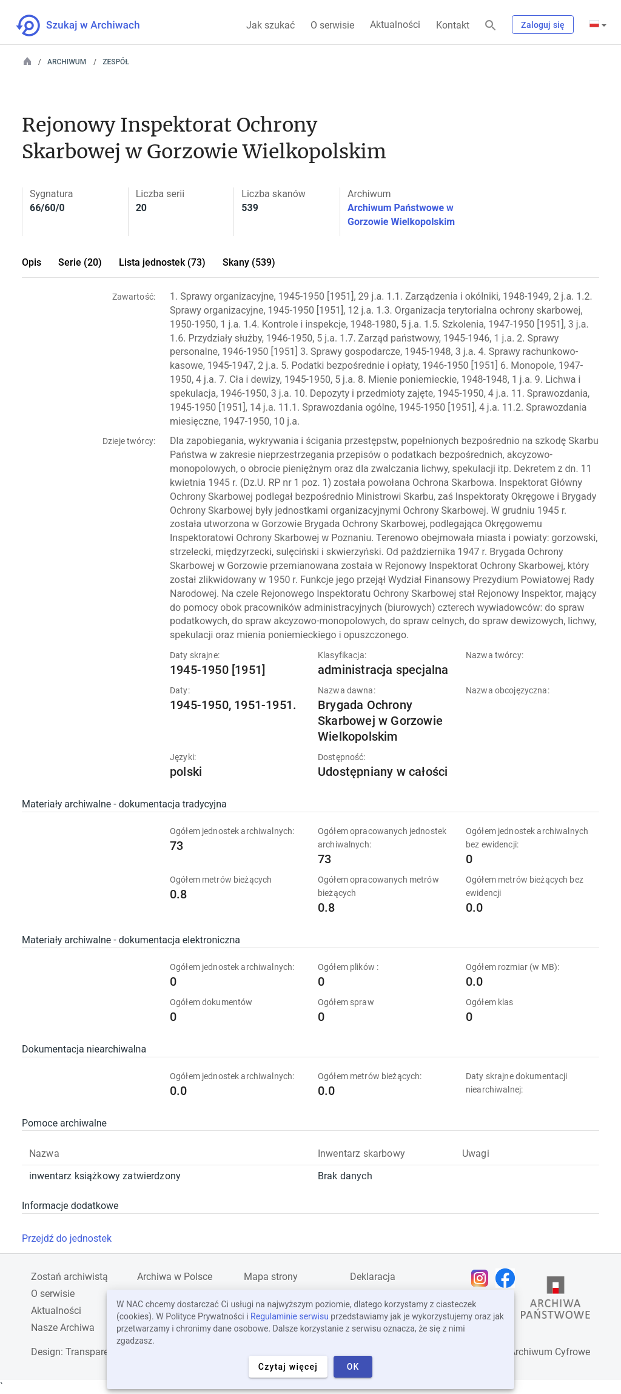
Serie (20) (80, 262)
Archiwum (66, 62)
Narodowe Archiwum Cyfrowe (526, 1352)
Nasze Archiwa (63, 1327)
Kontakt (452, 25)
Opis (31, 262)
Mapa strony (271, 1276)
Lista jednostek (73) (162, 262)
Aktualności (395, 24)
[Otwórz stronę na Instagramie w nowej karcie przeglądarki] (482, 1278)
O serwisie (332, 25)
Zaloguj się (543, 25)
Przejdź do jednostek (67, 1238)
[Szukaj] (490, 26)
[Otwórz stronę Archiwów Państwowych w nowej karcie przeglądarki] (555, 1300)
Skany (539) (249, 262)
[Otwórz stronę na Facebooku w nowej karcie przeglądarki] (508, 1278)
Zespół (115, 62)
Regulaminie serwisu (289, 1316)
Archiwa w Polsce (174, 1276)
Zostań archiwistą (69, 1276)
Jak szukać (270, 25)
